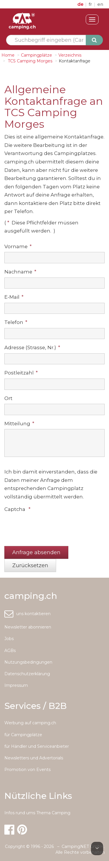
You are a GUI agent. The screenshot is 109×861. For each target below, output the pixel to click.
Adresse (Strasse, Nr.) (32, 347)
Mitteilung (19, 423)
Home (8, 55)
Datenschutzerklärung (27, 673)
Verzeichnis (69, 55)
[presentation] (48, 526)
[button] (36, 552)
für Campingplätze (23, 734)
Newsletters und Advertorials (33, 758)
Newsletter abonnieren (27, 627)
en (100, 4)
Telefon (15, 322)
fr (91, 4)
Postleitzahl (21, 373)
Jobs (9, 638)
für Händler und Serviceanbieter (36, 746)
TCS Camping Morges (29, 61)
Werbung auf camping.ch (30, 722)
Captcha (17, 509)
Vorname (18, 246)
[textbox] (49, 40)
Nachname (20, 272)
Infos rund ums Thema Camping (37, 812)
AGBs (10, 650)
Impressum (16, 685)
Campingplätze (36, 55)
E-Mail (14, 297)
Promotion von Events (27, 769)
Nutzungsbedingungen (28, 662)
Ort (8, 398)
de (81, 4)
